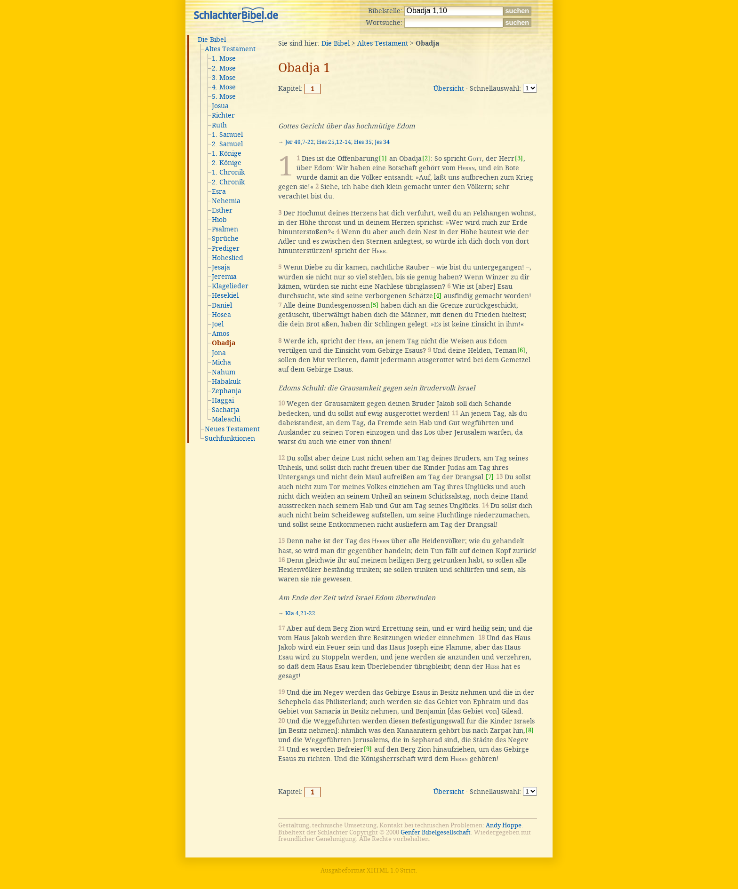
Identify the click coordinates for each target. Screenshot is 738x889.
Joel (218, 324)
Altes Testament (230, 49)
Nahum (223, 372)
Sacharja (226, 409)
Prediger (226, 248)
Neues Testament (232, 429)
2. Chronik (228, 182)
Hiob (219, 219)
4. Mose (224, 87)
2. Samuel (227, 144)
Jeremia (224, 276)
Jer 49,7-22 (299, 142)
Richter (223, 115)
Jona (219, 353)
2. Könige (226, 163)
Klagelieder (230, 286)
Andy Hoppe (503, 825)
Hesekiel (225, 295)
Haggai (223, 400)
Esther (222, 210)
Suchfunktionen (230, 438)
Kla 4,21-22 (300, 613)
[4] (437, 295)
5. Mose (224, 96)
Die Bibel (212, 39)
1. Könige (226, 153)
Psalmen (225, 229)
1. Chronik (228, 172)
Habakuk (226, 381)
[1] (383, 158)
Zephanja (226, 391)
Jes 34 (382, 142)
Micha (221, 362)
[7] (490, 476)
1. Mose (224, 58)
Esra (219, 191)
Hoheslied (227, 258)
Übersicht (448, 88)
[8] (530, 730)
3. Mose (224, 77)
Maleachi (226, 419)
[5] (374, 305)
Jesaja (221, 267)
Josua (220, 106)
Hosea (221, 314)
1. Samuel (227, 134)
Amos (220, 333)
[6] (521, 350)
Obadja (223, 343)
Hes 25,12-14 (334, 142)
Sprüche (225, 238)
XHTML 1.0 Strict (391, 870)
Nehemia (226, 201)
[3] (519, 158)
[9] (368, 749)
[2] (426, 158)
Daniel (222, 305)
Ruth (219, 125)
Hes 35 (363, 142)
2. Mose (224, 68)
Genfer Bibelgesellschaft (436, 832)
